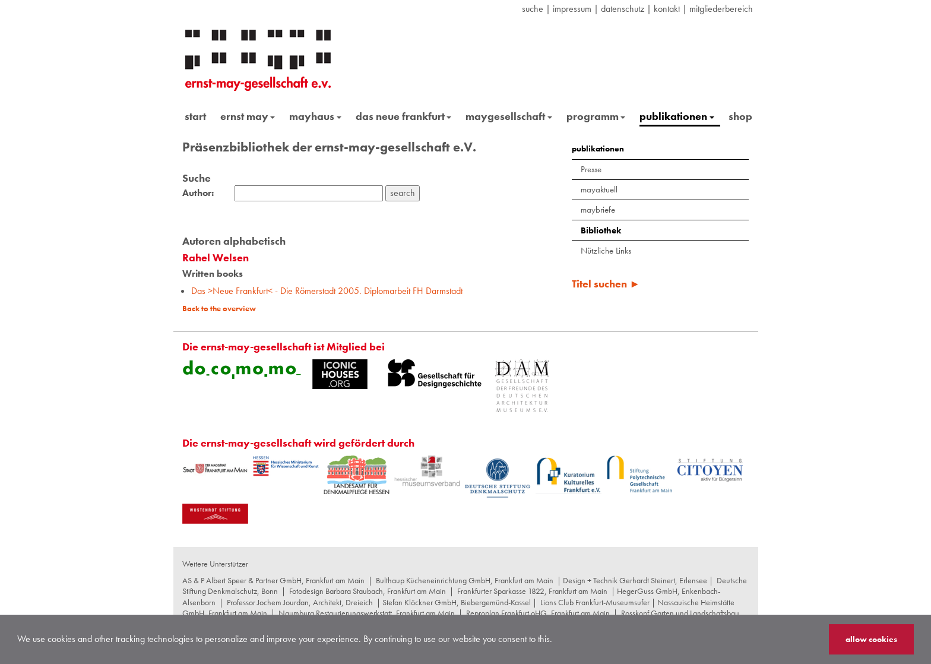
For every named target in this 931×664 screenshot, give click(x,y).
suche (532, 8)
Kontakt (667, 8)
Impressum (572, 8)
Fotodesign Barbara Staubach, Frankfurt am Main (367, 591)
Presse (591, 169)
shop (740, 116)
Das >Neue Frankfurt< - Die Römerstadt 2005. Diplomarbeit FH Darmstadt (327, 290)
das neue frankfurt (404, 116)
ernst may (248, 116)
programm (596, 116)
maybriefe (598, 210)
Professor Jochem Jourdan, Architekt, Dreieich (300, 602)
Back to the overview (219, 308)
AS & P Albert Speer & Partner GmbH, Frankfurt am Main (273, 580)
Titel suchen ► (606, 283)
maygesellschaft (509, 116)
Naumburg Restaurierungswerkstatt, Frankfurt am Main (366, 613)
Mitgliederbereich (721, 8)
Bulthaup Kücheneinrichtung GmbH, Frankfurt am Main (464, 580)
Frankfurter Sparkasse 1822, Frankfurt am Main (532, 591)
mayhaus (315, 116)
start (195, 116)
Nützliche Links (606, 251)
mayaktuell (599, 189)
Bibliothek (601, 230)
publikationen (676, 116)
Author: (198, 193)
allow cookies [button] (871, 639)
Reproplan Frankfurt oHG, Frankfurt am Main (538, 613)
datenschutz (622, 8)
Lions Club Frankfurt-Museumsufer (595, 602)
